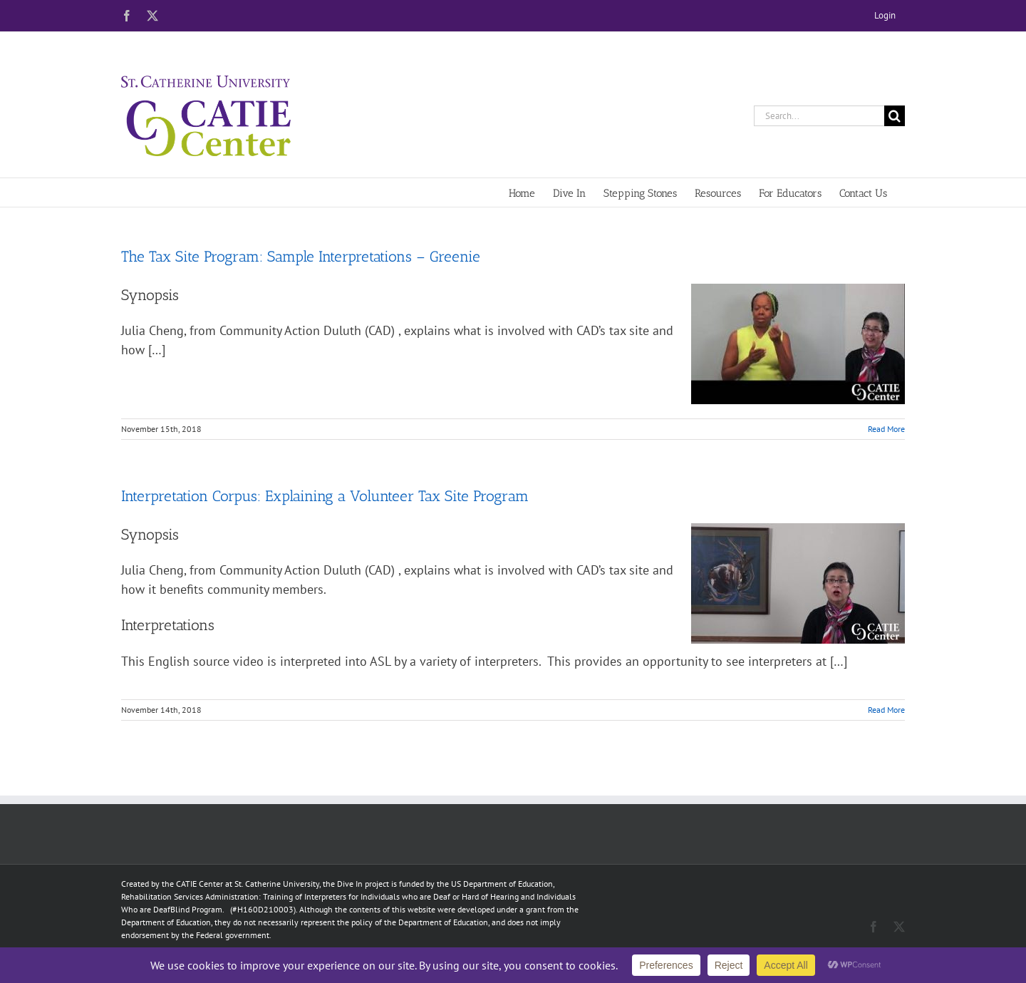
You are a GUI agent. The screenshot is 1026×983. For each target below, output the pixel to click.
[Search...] (819, 115)
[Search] (894, 115)
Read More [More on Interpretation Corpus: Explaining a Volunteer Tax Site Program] (886, 709)
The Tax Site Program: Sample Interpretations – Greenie (300, 256)
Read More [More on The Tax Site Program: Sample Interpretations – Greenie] (886, 428)
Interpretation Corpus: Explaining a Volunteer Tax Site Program (325, 496)
